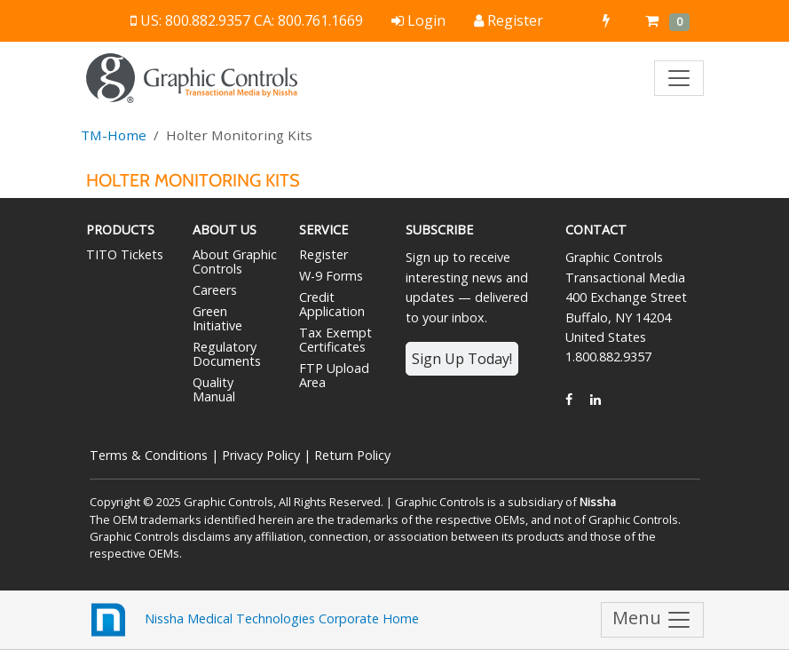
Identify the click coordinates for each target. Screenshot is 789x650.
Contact (596, 229)
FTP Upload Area (334, 375)
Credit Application (332, 304)
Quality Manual (214, 389)
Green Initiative (217, 318)
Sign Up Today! (462, 359)
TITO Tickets (124, 254)
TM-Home (113, 135)
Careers (215, 289)
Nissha (598, 502)
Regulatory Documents (227, 353)
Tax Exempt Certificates (335, 339)
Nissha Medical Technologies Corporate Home (252, 620)
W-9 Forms (331, 275)
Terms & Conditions (149, 455)
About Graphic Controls (235, 261)
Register (323, 254)
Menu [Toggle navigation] (652, 619)
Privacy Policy (261, 455)
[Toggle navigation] (679, 78)
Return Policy (352, 455)
